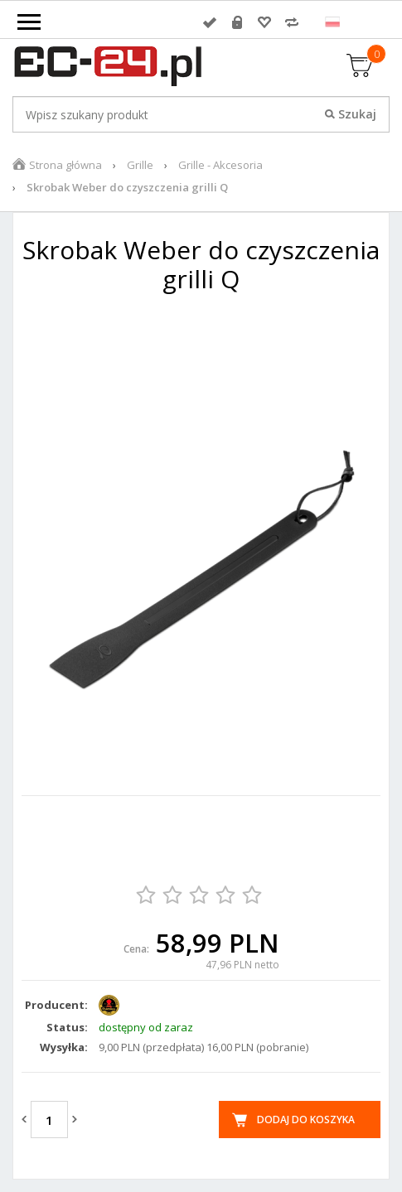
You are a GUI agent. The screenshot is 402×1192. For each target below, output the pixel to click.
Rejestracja (237, 22)
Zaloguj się (209, 22)
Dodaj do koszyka (306, 1119)
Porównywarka (291, 22)
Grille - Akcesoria (220, 164)
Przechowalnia (264, 22)
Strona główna (65, 164)
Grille (140, 164)
